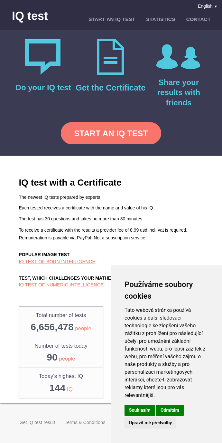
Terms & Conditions (85, 422)
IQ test (30, 16)
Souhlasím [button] (140, 410)
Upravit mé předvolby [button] (150, 422)
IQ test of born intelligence (57, 261)
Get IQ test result (37, 422)
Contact (198, 19)
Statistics (160, 19)
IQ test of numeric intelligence (61, 284)
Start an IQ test (111, 19)
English (207, 6)
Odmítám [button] (170, 410)
